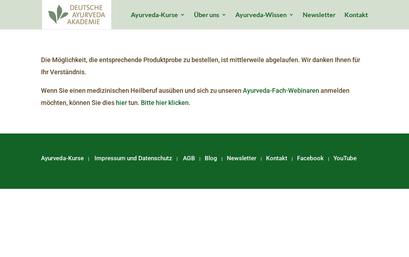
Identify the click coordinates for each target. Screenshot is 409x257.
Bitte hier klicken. (165, 102)
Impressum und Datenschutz (133, 158)
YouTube (345, 158)
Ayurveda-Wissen (261, 15)
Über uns (206, 15)
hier (121, 102)
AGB (189, 158)
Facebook (310, 158)
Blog (211, 158)
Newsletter (319, 15)
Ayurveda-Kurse (154, 15)
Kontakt (356, 15)
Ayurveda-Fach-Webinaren (281, 90)
